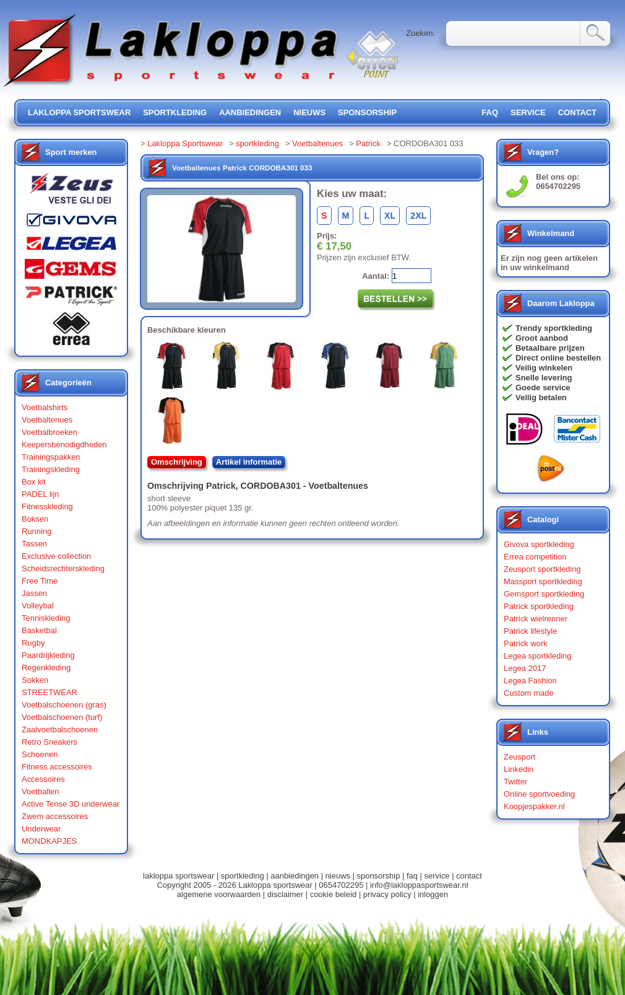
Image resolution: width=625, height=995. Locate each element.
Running (36, 531)
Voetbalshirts (44, 407)
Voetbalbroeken (49, 432)
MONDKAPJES (49, 841)
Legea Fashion (530, 680)
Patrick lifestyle (530, 631)
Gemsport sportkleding (544, 593)
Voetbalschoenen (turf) (62, 717)
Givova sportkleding (539, 544)
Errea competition (535, 556)
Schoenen (40, 754)
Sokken (35, 680)
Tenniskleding (46, 618)
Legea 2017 (525, 668)
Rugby (33, 642)
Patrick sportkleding (539, 606)
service (528, 112)
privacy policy (387, 894)
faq (412, 875)
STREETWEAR (49, 692)
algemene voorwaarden (219, 894)
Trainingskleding (51, 469)
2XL (418, 216)
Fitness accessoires (57, 766)
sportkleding (175, 112)
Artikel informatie (249, 462)
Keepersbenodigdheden (64, 444)
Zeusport (519, 756)
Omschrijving (176, 462)
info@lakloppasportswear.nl (419, 885)
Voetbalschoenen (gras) (64, 704)
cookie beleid (333, 894)
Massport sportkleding (543, 581)
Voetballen (40, 791)
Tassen (34, 543)
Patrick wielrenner (535, 618)
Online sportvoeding (539, 794)
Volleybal (38, 605)
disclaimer (285, 894)
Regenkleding (46, 667)
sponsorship (367, 112)
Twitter (515, 781)
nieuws (309, 112)
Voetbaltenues (47, 419)
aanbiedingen (250, 112)
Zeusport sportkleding (542, 569)
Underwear (41, 828)
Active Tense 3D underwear (70, 804)
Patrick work (526, 643)
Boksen (35, 519)
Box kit (34, 481)
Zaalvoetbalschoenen (60, 729)
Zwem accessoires (55, 816)
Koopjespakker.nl (534, 806)
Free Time (40, 580)
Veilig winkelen (543, 367)
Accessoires (43, 779)
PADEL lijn (40, 494)
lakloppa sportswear (79, 112)
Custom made (529, 693)
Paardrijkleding (48, 655)
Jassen (34, 593)
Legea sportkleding (537, 655)
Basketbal (39, 630)
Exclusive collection (56, 556)
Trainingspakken (51, 457)
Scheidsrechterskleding (63, 568)
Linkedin (518, 769)
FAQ (489, 112)
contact (577, 112)
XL (389, 216)
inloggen (433, 894)
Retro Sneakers (49, 742)
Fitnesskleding (47, 506)
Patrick (368, 143)
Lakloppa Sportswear (185, 143)
